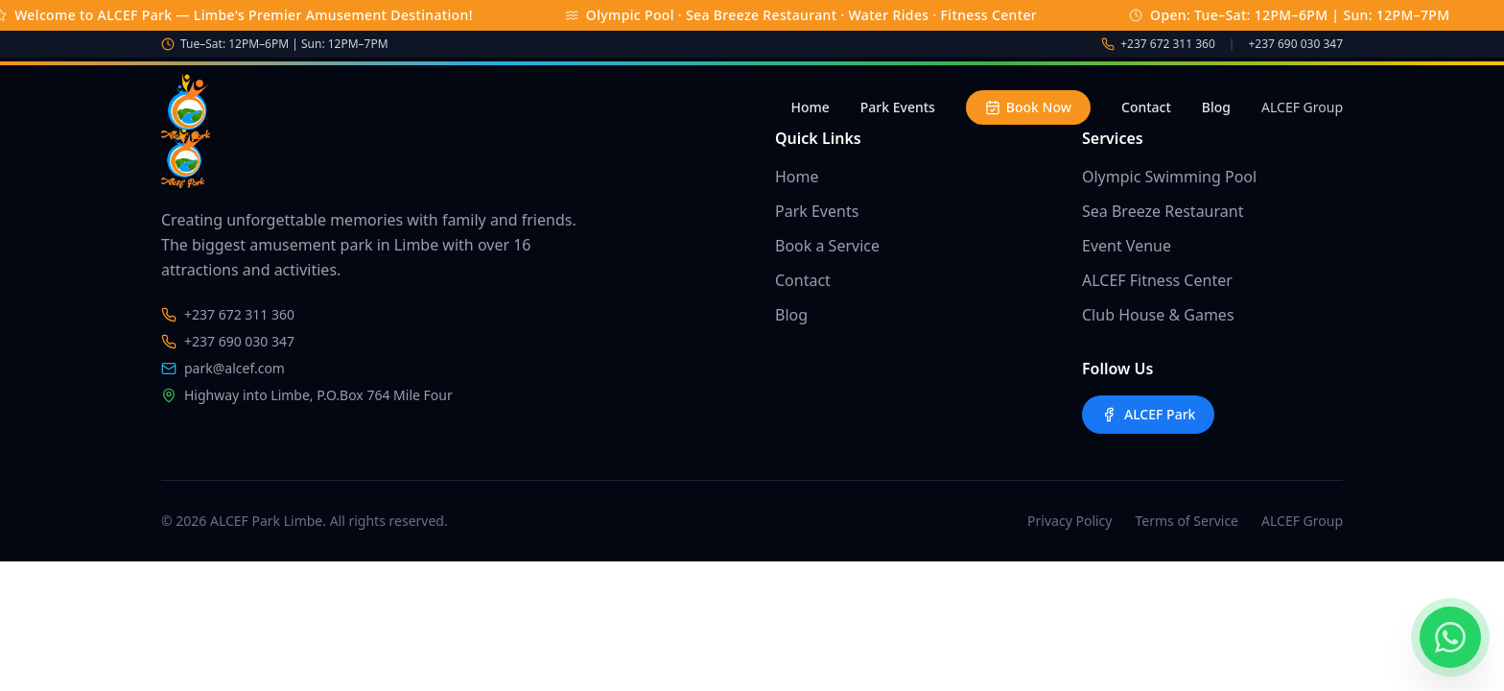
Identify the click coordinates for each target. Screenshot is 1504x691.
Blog (1216, 107)
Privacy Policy (1069, 521)
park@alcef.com (223, 368)
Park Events (897, 107)
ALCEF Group (1302, 107)
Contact (1146, 107)
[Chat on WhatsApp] (1450, 637)
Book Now (1028, 107)
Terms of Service (1186, 521)
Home (809, 107)
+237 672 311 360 (1167, 44)
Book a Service (827, 245)
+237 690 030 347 (1295, 44)
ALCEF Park (1148, 414)
